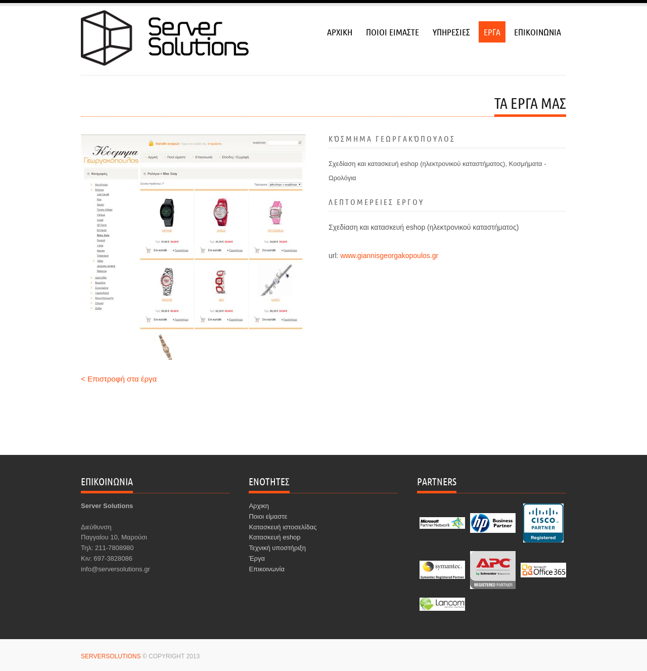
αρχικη (339, 32)
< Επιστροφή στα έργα (119, 378)
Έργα (257, 558)
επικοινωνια (537, 32)
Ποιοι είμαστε (268, 516)
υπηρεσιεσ (451, 32)
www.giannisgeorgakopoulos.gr (389, 255)
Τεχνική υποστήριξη (277, 548)
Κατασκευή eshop (274, 537)
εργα (492, 32)
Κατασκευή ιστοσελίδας (282, 527)
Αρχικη (259, 506)
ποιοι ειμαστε (392, 32)
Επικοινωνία (267, 569)
